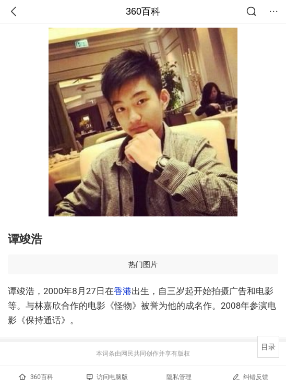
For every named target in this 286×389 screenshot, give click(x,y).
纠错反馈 (250, 377)
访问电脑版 (107, 377)
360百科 (143, 11)
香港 (123, 291)
